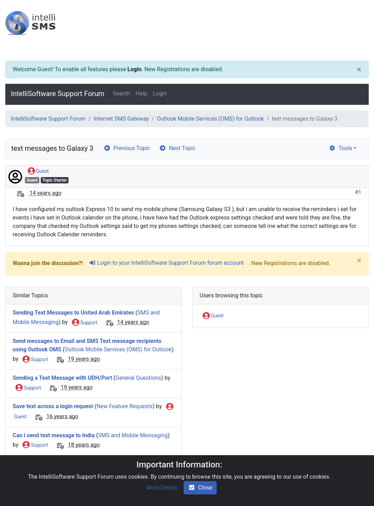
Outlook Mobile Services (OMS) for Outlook (210, 118)
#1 (358, 192)
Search (121, 93)
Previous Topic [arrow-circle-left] (127, 148)
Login (134, 69)
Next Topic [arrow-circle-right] (177, 148)
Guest (38, 171)
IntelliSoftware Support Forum (57, 93)
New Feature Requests (125, 406)
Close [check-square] (200, 487)
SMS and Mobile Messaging (133, 435)
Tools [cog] (340, 148)
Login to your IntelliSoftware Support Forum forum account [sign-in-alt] (166, 262)
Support (85, 323)
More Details (162, 487)
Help (141, 93)
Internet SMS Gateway (121, 118)
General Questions (138, 378)
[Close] (359, 69)
